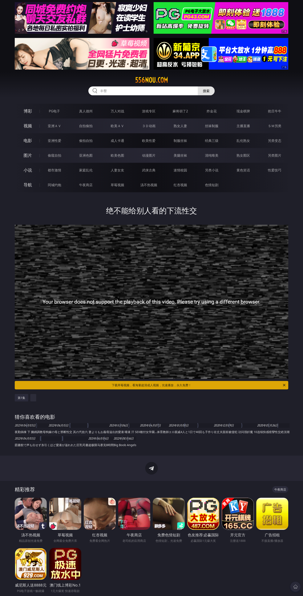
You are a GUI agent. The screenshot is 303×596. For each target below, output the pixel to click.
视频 (28, 126)
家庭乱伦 (86, 170)
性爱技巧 (274, 170)
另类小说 (211, 170)
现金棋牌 (243, 111)
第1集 (21, 398)
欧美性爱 (148, 140)
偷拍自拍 (86, 140)
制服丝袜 (180, 140)
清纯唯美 (211, 155)
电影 (28, 140)
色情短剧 (211, 185)
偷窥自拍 (54, 155)
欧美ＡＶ (117, 126)
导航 (28, 185)
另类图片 (274, 155)
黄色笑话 (243, 170)
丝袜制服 (211, 126)
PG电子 (54, 111)
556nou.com (151, 80)
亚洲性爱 (54, 140)
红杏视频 (180, 185)
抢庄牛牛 (274, 111)
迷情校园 (180, 170)
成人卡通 (117, 140)
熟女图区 (243, 155)
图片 (28, 155)
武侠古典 (148, 170)
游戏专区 (148, 111)
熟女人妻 (180, 126)
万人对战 (117, 111)
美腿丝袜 (180, 155)
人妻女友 (117, 170)
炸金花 (212, 111)
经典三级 (211, 140)
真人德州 (86, 111)
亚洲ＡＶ (54, 126)
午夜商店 (86, 185)
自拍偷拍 (86, 126)
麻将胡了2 (180, 111)
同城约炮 (54, 185)
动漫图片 (148, 155)
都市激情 (54, 170)
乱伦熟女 (243, 140)
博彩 (28, 111)
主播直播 (243, 126)
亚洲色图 (86, 155)
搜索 (206, 91)
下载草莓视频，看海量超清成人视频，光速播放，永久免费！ (199, 385)
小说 (28, 170)
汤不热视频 (148, 185)
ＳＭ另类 (274, 126)
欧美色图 (117, 155)
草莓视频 (117, 185)
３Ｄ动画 (148, 126)
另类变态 (274, 140)
